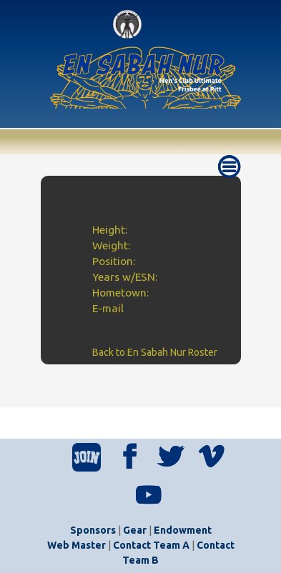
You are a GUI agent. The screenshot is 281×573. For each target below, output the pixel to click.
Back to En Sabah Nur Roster (154, 352)
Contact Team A (151, 545)
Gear (135, 530)
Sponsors (93, 530)
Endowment (183, 530)
